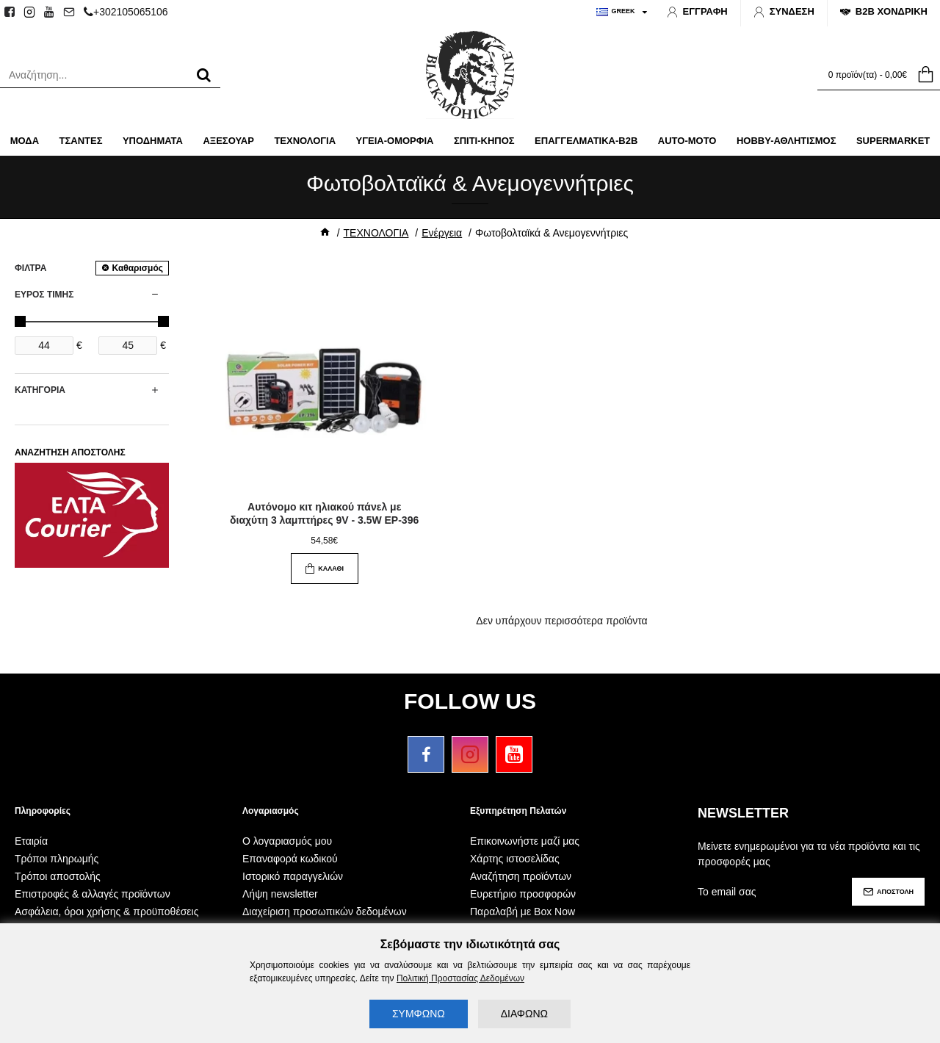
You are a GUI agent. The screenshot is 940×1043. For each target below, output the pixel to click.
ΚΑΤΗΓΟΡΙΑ (40, 390)
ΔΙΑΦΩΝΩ (524, 1013)
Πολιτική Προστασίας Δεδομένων (460, 978)
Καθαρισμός (137, 268)
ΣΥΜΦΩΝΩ (418, 1013)
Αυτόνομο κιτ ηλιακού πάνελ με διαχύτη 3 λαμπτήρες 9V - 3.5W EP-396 (324, 513)
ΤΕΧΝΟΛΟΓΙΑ (376, 233)
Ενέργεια (442, 233)
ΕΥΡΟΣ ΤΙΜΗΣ (44, 294)
